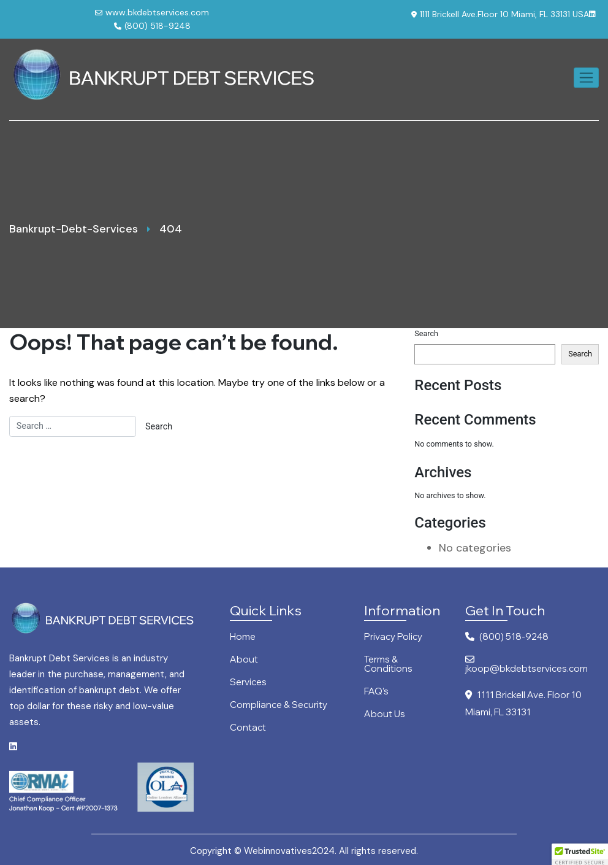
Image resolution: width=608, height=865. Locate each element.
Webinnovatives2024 (289, 851)
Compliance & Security (278, 705)
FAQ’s (376, 691)
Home (243, 637)
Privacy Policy (393, 637)
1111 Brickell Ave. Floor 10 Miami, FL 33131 (523, 703)
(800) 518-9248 (152, 25)
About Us (384, 714)
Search (426, 333)
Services (248, 682)
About (244, 660)
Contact (248, 728)
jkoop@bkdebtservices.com (526, 664)
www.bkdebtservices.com (152, 12)
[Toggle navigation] (586, 77)
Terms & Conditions (388, 664)
